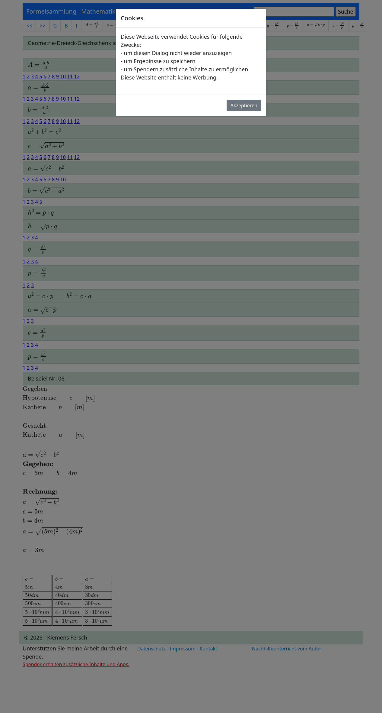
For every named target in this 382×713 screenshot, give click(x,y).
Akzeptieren (244, 105)
